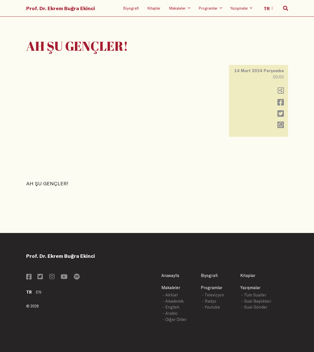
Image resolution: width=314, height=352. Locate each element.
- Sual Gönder (254, 307)
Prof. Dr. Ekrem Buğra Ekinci (60, 8)
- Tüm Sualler (253, 294)
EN (38, 292)
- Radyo (209, 301)
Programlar (211, 287)
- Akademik (173, 301)
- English (170, 307)
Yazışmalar (250, 287)
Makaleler (170, 287)
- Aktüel (170, 294)
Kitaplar (154, 8)
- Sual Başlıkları (256, 301)
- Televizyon (213, 294)
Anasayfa (170, 275)
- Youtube (211, 307)
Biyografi (131, 8)
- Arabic (170, 313)
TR (29, 292)
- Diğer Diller (174, 319)
